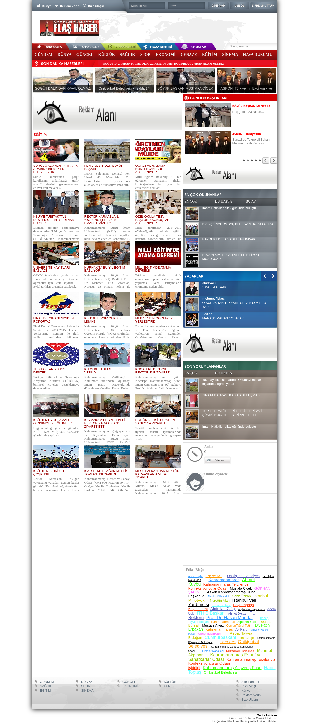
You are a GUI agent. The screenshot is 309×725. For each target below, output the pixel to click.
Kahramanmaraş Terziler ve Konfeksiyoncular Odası (218, 586)
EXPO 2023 (227, 642)
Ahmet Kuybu (195, 576)
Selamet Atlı (214, 576)
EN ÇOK (191, 201)
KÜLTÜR (106, 55)
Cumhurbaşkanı (220, 637)
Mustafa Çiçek (241, 588)
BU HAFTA (223, 201)
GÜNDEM (44, 55)
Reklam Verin (250, 695)
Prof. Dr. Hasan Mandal (229, 617)
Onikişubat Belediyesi (243, 576)
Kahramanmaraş (224, 580)
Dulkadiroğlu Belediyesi (240, 650)
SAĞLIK (127, 55)
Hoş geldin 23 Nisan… (248, 112)
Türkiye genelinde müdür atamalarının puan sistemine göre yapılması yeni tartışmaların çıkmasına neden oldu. (158, 280)
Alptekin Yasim (247, 622)
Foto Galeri (84, 46)
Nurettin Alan (220, 600)
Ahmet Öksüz (237, 613)
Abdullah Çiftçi (223, 609)
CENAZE (189, 55)
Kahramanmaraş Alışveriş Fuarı (232, 667)
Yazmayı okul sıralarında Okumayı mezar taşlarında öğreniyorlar (231, 382)
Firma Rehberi (153, 46)
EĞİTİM (209, 55)
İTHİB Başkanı (211, 613)
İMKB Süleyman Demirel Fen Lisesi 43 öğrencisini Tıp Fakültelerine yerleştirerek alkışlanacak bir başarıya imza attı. (107, 179)
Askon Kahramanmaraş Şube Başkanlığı (222, 594)
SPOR (145, 55)
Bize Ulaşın (249, 699)
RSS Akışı (248, 686)
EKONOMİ (166, 55)
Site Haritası (249, 682)
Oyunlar (188, 46)
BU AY (251, 201)
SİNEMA (230, 55)
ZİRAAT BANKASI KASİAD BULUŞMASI (231, 395)
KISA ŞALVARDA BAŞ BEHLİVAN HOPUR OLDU (237, 224)
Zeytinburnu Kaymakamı (251, 609)
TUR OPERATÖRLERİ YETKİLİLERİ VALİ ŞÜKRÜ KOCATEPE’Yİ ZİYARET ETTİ (232, 413)
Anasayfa (49, 46)
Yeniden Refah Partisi (209, 633)
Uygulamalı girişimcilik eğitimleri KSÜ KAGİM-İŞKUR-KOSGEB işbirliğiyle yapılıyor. (56, 431)
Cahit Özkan (241, 596)
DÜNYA (64, 55)
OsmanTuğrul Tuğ (238, 625)
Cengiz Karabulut (221, 605)
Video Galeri (118, 46)
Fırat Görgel (246, 638)
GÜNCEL (84, 55)
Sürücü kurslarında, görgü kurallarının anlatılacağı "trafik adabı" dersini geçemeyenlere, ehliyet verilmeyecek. (56, 182)
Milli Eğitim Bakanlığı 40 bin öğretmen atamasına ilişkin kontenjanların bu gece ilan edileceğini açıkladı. (158, 182)
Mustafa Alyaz (213, 625)
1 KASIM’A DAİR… (216, 287)
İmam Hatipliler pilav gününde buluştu (229, 208)
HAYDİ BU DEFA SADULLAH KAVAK (229, 239)
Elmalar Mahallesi (213, 650)
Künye (245, 690)
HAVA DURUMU (257, 55)
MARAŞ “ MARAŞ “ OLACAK (223, 318)
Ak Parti (241, 629)
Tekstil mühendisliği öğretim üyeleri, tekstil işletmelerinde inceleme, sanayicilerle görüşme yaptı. (158, 433)
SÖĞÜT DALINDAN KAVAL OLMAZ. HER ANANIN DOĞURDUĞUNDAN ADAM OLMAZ (163, 63)
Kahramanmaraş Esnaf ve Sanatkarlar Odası (225, 657)
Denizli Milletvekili (218, 596)
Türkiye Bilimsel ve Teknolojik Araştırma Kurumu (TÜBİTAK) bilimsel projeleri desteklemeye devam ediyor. (56, 382)
